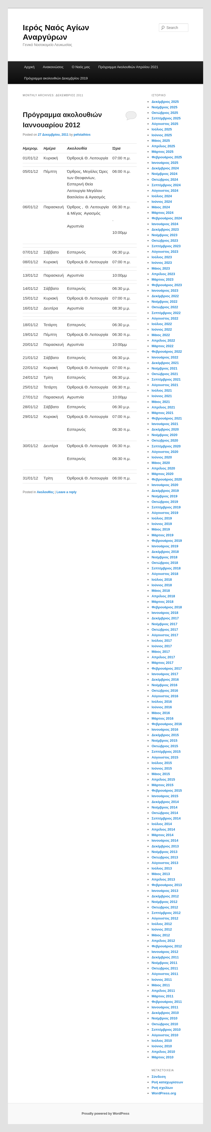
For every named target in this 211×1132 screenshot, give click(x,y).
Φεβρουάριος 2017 (166, 668)
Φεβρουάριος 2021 (166, 418)
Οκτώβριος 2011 (164, 968)
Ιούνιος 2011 (161, 980)
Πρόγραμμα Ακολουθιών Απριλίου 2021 (128, 67)
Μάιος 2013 (160, 874)
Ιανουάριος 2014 (164, 840)
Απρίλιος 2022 (163, 340)
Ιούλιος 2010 (161, 1041)
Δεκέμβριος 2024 (165, 168)
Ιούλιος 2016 (161, 702)
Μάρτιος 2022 (162, 346)
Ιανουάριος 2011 (164, 1007)
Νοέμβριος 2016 (164, 685)
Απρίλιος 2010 (163, 1052)
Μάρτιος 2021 (162, 413)
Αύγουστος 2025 (164, 124)
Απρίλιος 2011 (163, 991)
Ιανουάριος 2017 (164, 674)
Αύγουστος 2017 (164, 635)
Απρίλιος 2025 (163, 146)
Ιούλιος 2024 (161, 196)
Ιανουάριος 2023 (164, 290)
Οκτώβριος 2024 (164, 179)
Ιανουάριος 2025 (164, 163)
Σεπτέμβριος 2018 (165, 568)
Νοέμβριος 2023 (164, 235)
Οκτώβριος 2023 (164, 240)
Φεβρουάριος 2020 (166, 479)
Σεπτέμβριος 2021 (165, 379)
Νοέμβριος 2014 (164, 807)
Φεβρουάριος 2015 (166, 790)
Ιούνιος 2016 (161, 707)
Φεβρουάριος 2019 (166, 541)
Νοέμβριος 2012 (164, 902)
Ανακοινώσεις (53, 67)
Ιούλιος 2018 (161, 580)
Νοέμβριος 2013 (164, 852)
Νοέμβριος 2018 (164, 557)
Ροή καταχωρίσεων (167, 1082)
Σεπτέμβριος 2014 (165, 818)
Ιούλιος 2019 (161, 518)
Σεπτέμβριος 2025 (165, 118)
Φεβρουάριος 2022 (166, 351)
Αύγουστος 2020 (164, 452)
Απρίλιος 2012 (163, 941)
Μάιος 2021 (160, 402)
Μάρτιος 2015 (162, 785)
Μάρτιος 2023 (162, 279)
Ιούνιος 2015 (161, 768)
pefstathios (82, 135)
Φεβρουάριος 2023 (166, 285)
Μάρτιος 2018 (162, 602)
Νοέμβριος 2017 (164, 624)
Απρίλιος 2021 (163, 407)
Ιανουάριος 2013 (164, 891)
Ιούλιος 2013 (161, 868)
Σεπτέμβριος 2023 (165, 246)
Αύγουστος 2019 (164, 513)
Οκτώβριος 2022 (164, 307)
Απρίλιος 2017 (163, 657)
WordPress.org (163, 1093)
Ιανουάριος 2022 (164, 357)
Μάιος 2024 (160, 207)
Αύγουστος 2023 (164, 252)
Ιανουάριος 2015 (164, 796)
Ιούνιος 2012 (161, 929)
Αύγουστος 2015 (164, 757)
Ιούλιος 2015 (161, 763)
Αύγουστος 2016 (164, 696)
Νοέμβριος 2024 (164, 174)
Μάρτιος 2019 (162, 535)
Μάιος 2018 (160, 591)
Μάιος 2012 (160, 935)
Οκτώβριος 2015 (164, 746)
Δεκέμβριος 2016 (165, 679)
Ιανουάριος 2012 (164, 952)
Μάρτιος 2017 (162, 663)
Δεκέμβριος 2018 (165, 552)
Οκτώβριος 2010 (164, 1024)
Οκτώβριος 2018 (164, 563)
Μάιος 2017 (160, 652)
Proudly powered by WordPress (105, 1113)
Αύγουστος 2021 (164, 385)
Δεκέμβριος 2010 (165, 1013)
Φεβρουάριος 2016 (166, 724)
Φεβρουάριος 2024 (166, 218)
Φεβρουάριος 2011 (166, 1002)
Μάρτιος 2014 (162, 835)
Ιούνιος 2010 (161, 1046)
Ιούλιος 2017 (161, 641)
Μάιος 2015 (160, 774)
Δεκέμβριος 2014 (165, 802)
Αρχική (29, 67)
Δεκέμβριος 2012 (165, 896)
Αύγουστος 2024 (164, 191)
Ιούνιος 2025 (161, 135)
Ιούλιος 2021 (161, 390)
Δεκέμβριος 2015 (165, 735)
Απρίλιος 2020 (163, 468)
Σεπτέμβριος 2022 (165, 313)
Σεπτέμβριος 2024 (165, 185)
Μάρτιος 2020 (162, 474)
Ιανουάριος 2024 (164, 224)
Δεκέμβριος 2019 (165, 491)
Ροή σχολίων (162, 1088)
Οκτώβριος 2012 (164, 907)
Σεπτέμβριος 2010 (165, 1030)
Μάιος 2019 (160, 529)
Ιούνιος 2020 (161, 457)
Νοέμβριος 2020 (164, 435)
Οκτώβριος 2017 (164, 629)
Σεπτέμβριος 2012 (165, 913)
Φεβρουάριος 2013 (166, 885)
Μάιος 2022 (160, 335)
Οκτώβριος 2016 (164, 691)
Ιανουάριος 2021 (164, 424)
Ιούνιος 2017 (161, 646)
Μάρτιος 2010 (162, 1057)
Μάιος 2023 (160, 268)
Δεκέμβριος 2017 (165, 618)
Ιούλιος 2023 (161, 257)
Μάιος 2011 (160, 985)
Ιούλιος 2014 (161, 824)
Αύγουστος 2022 (164, 318)
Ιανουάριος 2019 (164, 546)
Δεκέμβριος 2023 (165, 229)
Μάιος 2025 (160, 141)
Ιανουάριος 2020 (164, 485)
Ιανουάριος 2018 (164, 613)
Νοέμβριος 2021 (164, 368)
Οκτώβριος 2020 (164, 440)
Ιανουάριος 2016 (164, 729)
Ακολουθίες (45, 492)
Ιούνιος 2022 (161, 329)
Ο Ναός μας (81, 67)
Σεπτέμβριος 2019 (165, 507)
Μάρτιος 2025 (162, 152)
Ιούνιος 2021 (161, 396)
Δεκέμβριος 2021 (165, 363)
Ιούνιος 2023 (161, 263)
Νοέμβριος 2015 (164, 740)
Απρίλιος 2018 (163, 596)
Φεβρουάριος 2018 (166, 607)
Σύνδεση (158, 1077)
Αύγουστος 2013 (164, 863)
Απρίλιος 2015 (163, 779)
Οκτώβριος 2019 (164, 502)
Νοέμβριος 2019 (164, 496)
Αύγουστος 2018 (164, 574)
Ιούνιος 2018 (161, 585)
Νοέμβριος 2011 (164, 963)
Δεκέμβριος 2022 (165, 296)
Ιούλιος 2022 (161, 324)
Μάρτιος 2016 (162, 718)
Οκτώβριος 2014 (164, 813)
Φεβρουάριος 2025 (166, 157)
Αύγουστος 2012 (164, 918)
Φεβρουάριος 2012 (166, 946)
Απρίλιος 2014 (163, 829)
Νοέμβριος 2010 (164, 1018)
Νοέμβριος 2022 (164, 302)
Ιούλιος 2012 (161, 924)
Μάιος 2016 (160, 713)
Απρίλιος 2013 (163, 879)
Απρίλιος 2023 (163, 274)
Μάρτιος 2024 (162, 213)
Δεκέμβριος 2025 (165, 102)
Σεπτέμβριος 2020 (165, 446)
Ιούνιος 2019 (161, 524)
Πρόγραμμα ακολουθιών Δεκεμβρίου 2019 (56, 78)
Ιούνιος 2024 (161, 202)
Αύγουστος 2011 (164, 974)
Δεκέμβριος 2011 (165, 957)
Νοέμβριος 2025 (164, 107)
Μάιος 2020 (160, 463)
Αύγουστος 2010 (164, 1035)
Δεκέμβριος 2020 (165, 429)
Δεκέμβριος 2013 (165, 846)
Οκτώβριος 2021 (164, 374)
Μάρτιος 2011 (162, 996)
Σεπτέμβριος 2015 (165, 752)
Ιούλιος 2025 (161, 129)
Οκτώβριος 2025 (164, 113)
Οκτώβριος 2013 (164, 857)
